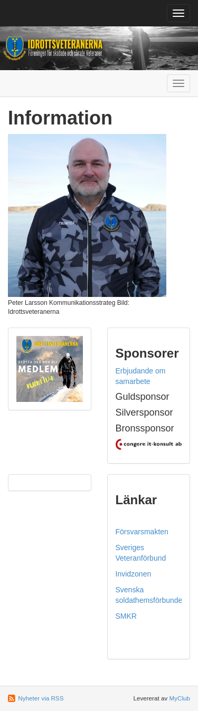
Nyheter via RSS (40, 698)
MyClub (179, 698)
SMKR (126, 616)
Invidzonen (134, 574)
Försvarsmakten (142, 531)
